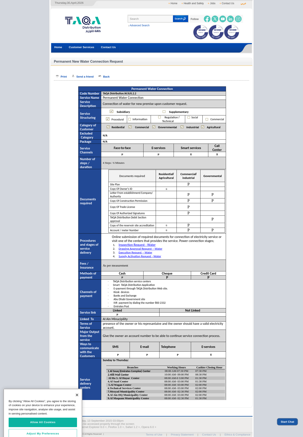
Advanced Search (140, 25)
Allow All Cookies (43, 426)
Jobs (212, 3)
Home (174, 3)
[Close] (77, 399)
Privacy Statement (182, 434)
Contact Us (228, 3)
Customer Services (81, 47)
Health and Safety (194, 3)
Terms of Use (154, 434)
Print (64, 76)
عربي (243, 3)
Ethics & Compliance (237, 434)
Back (106, 76)
